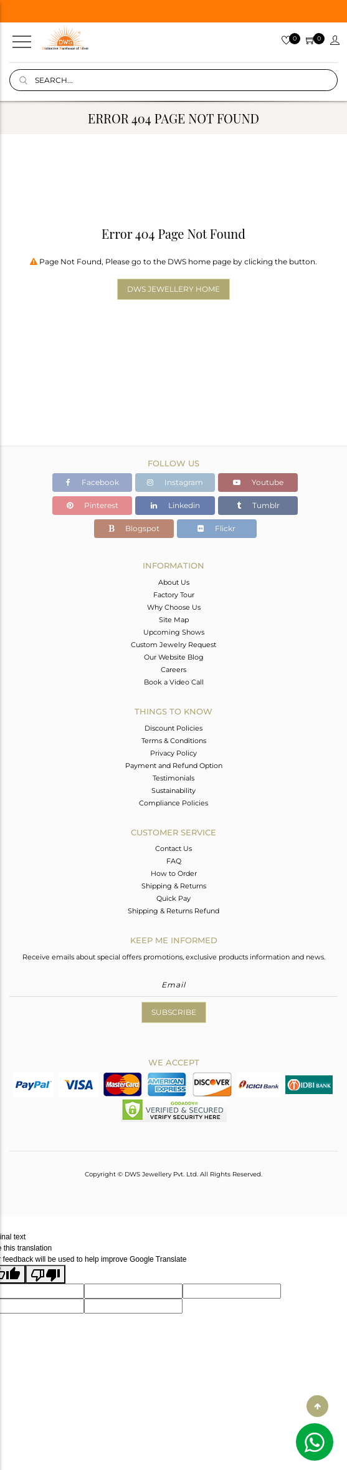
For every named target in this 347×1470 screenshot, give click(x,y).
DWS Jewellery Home (173, 289)
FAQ (173, 861)
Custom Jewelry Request (173, 644)
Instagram (175, 482)
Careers (173, 669)
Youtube (258, 482)
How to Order (174, 873)
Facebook (92, 482)
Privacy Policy (173, 753)
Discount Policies (173, 728)
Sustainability (173, 790)
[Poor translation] (45, 1274)
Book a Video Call (174, 682)
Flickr (216, 528)
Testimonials (173, 778)
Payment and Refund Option (173, 765)
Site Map (174, 619)
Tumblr (258, 505)
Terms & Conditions (173, 740)
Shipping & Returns (173, 886)
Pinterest (92, 505)
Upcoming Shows (173, 632)
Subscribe (173, 1012)
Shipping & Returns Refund (173, 910)
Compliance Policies (173, 803)
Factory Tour (173, 594)
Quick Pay (173, 898)
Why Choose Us (174, 607)
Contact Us (173, 848)
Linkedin (175, 505)
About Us (173, 582)
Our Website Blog (174, 657)
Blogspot (133, 528)
